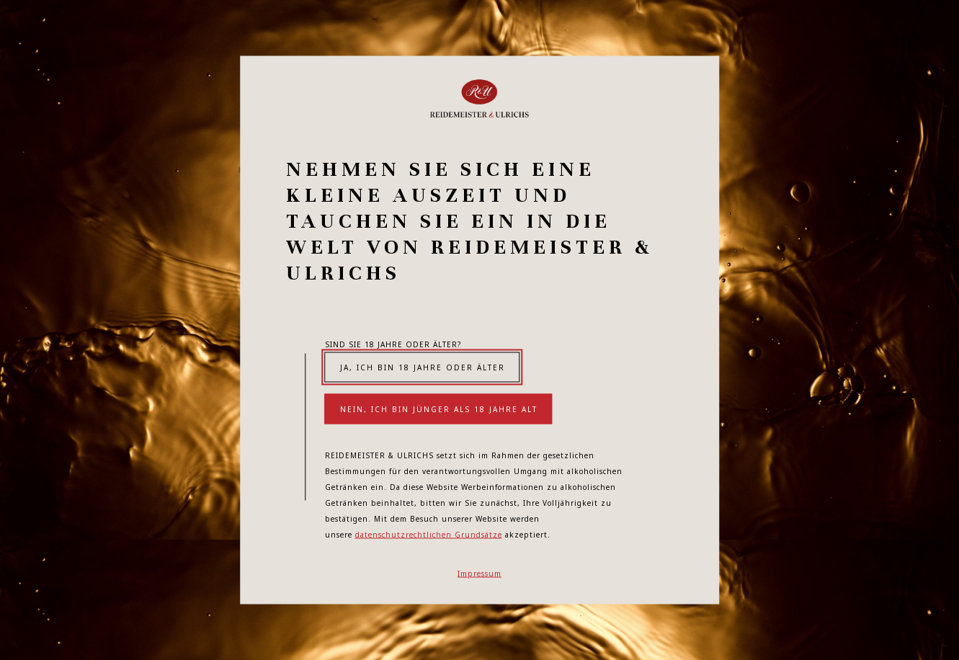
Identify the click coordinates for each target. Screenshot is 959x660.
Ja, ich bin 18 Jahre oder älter (422, 367)
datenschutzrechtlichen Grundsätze (428, 535)
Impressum (479, 573)
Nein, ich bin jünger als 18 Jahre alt (439, 409)
